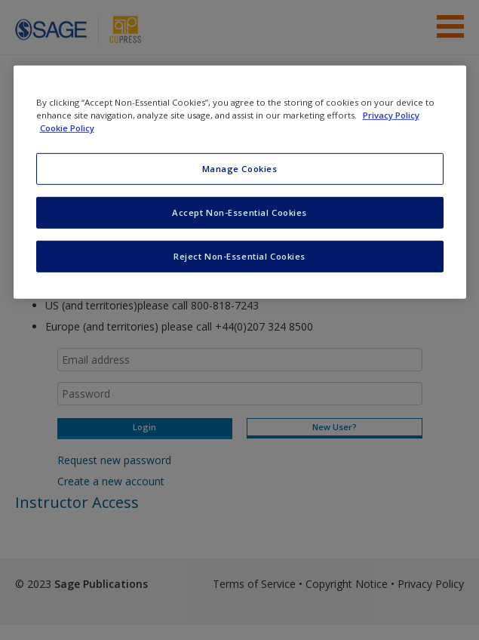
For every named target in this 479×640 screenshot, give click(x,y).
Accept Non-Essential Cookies (239, 212)
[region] (240, 182)
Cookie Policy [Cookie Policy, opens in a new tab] (67, 128)
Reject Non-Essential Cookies (239, 256)
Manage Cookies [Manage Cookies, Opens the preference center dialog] (240, 168)
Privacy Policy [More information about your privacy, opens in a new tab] (391, 115)
